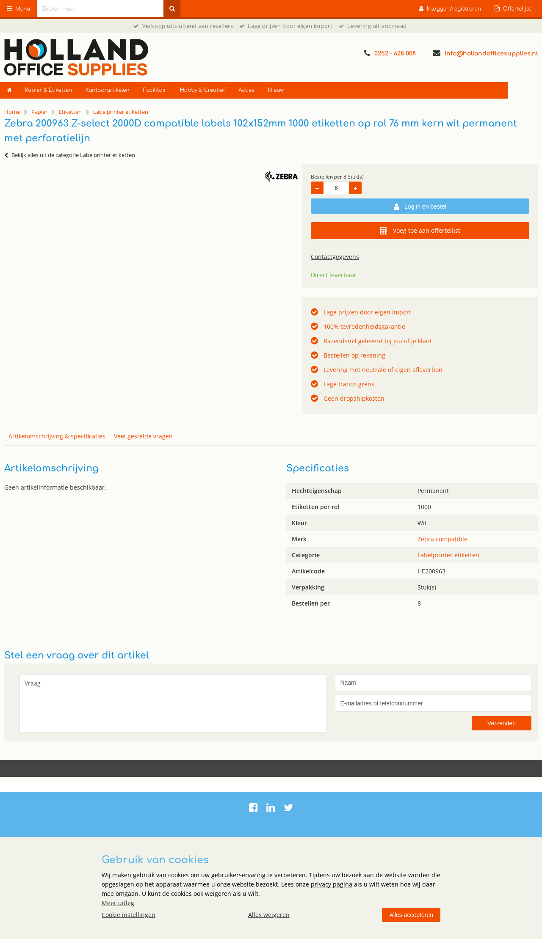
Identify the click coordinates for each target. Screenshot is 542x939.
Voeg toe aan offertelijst (420, 230)
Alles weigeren (269, 915)
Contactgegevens (335, 257)
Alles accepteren (411, 914)
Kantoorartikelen (108, 90)
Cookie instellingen (128, 915)
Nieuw (276, 90)
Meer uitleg (118, 903)
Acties (246, 90)
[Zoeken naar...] (171, 8)
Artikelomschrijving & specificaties (56, 436)
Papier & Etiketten (48, 90)
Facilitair (154, 90)
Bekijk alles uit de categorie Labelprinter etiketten (69, 155)
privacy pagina (331, 884)
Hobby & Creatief (202, 90)
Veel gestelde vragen (143, 436)
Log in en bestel (420, 207)
